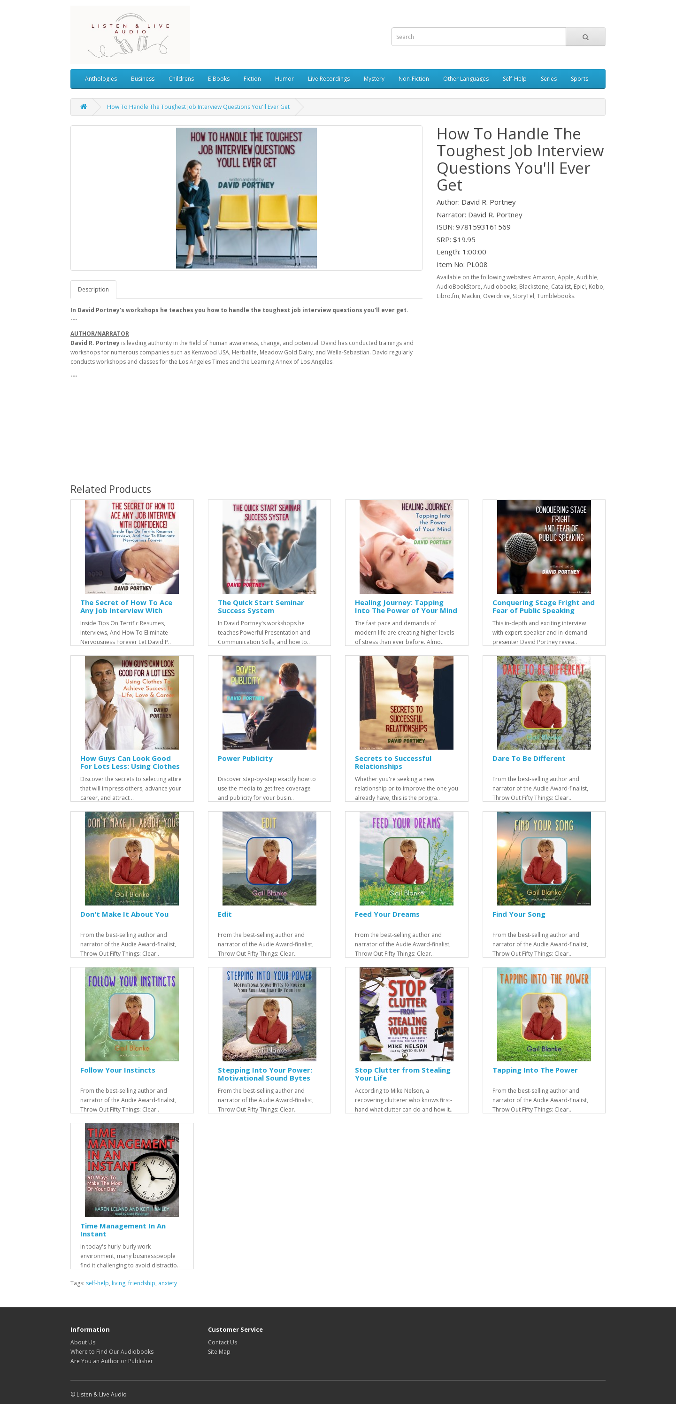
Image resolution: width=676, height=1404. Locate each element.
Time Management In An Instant (123, 1229)
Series (549, 79)
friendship (141, 1283)
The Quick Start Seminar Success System (261, 606)
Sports (579, 79)
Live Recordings (329, 79)
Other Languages (466, 79)
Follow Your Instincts (117, 1069)
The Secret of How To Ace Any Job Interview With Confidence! (126, 610)
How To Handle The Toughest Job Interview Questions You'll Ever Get (198, 107)
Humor (284, 79)
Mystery (374, 79)
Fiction (252, 79)
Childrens (181, 79)
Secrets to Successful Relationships (393, 762)
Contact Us (222, 1342)
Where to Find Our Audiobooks (112, 1352)
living (118, 1283)
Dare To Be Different (529, 758)
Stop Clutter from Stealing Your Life (403, 1073)
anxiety (167, 1283)
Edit (225, 914)
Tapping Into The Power (535, 1069)
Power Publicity (245, 758)
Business (142, 79)
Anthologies (101, 79)
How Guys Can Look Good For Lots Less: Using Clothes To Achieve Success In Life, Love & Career (130, 769)
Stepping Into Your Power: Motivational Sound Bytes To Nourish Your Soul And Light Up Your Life (265, 1081)
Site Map (219, 1352)
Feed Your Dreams (387, 914)
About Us (82, 1342)
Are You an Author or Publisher (111, 1361)
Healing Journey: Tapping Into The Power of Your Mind (406, 606)
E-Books (219, 79)
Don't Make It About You (124, 914)
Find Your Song (518, 914)
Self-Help (515, 79)
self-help (97, 1283)
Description (93, 289)
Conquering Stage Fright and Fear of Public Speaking (543, 606)
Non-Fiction (414, 79)
